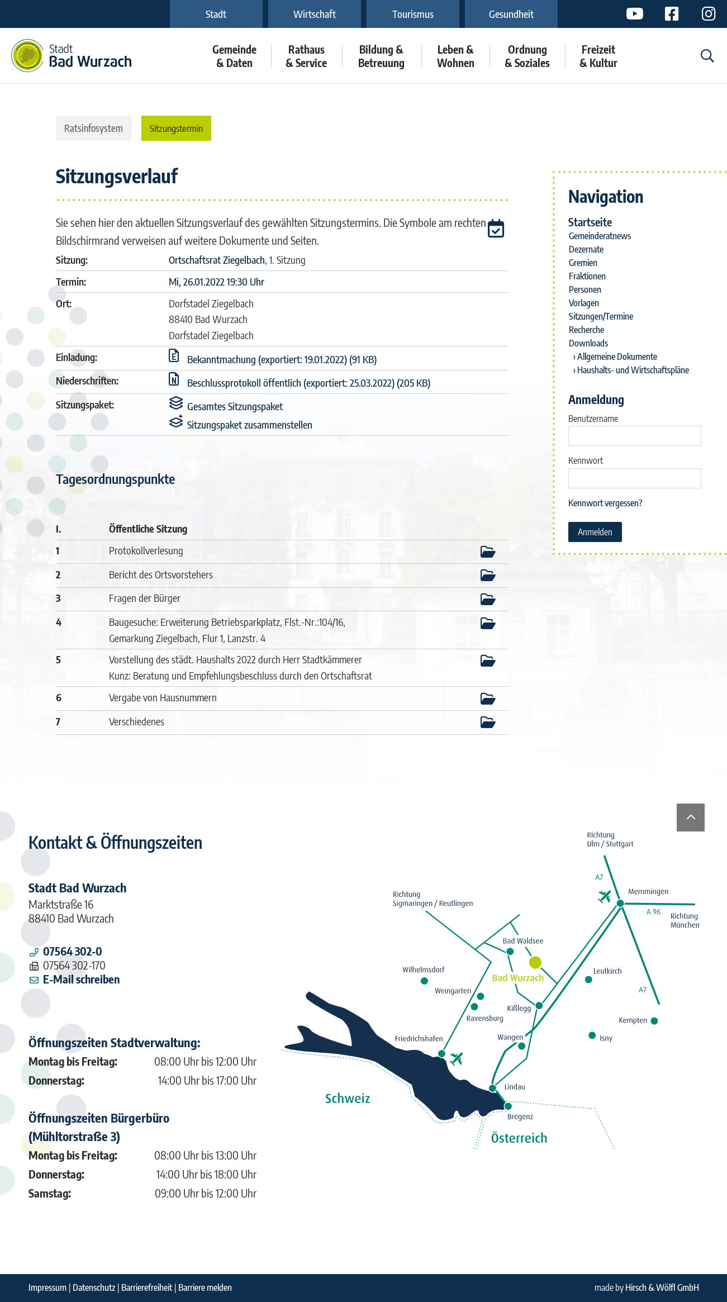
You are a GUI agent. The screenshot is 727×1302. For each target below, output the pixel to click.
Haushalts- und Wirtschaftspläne (633, 370)
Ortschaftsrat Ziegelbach (217, 259)
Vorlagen (584, 302)
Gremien (583, 262)
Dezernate (586, 249)
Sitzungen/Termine (601, 316)
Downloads (588, 343)
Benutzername (593, 418)
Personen (585, 289)
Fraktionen (587, 276)
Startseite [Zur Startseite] (590, 222)
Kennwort (585, 460)
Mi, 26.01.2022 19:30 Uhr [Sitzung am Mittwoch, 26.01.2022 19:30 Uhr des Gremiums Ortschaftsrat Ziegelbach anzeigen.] (216, 281)
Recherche (586, 329)
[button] (498, 230)
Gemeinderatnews (600, 235)
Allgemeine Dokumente (617, 356)
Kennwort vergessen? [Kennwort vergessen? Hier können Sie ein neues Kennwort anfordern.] (605, 503)
